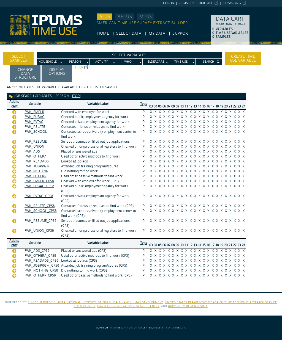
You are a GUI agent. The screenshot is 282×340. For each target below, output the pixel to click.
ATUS (104, 17)
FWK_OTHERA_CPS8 (40, 256)
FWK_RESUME (36, 142)
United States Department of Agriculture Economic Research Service (221, 302)
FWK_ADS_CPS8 (37, 251)
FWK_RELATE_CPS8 (40, 206)
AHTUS (125, 17)
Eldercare (156, 62)
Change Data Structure (25, 73)
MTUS (145, 17)
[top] (76, 96)
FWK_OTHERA (36, 156)
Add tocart (14, 104)
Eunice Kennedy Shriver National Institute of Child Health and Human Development (95, 302)
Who (128, 62)
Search (208, 62)
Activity (101, 62)
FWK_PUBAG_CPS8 (39, 186)
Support (181, 33)
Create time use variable (243, 58)
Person (75, 62)
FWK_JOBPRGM (37, 166)
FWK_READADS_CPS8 (41, 261)
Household (48, 62)
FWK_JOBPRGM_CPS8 (42, 266)
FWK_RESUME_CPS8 (40, 221)
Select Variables (129, 55)
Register (186, 3)
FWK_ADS (32, 152)
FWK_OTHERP (35, 176)
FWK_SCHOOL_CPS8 (40, 211)
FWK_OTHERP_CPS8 (40, 275)
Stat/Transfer (84, 306)
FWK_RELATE (35, 127)
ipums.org (232, 3)
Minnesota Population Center (132, 327)
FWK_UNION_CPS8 (39, 231)
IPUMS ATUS (11, 9)
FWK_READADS (37, 161)
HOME (103, 33)
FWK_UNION (34, 147)
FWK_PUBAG (35, 117)
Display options (56, 71)
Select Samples (18, 58)
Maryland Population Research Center (128, 306)
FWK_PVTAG (34, 122)
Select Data (128, 33)
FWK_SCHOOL (36, 132)
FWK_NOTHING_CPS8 (41, 271)
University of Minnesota (188, 306)
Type (143, 104)
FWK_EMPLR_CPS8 (39, 181)
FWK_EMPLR (34, 112)
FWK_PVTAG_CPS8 (39, 196)
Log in (168, 3)
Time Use (205, 3)
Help (79, 67)
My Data (157, 33)
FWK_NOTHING (36, 171)
